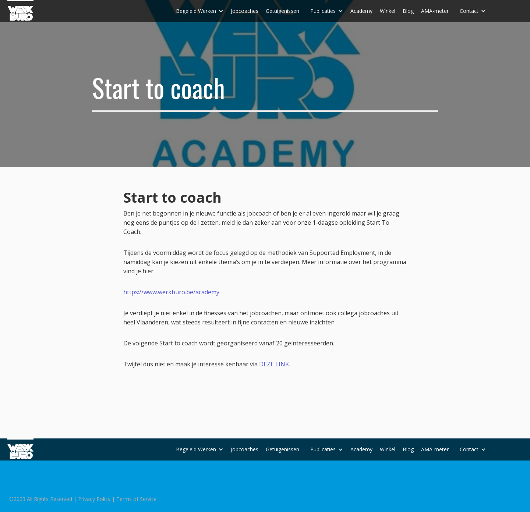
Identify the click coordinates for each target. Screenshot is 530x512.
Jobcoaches (244, 10)
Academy (361, 10)
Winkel (387, 10)
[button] (200, 11)
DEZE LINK (274, 364)
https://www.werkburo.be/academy (171, 292)
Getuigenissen (282, 10)
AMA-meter (435, 10)
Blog (408, 10)
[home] (20, 10)
